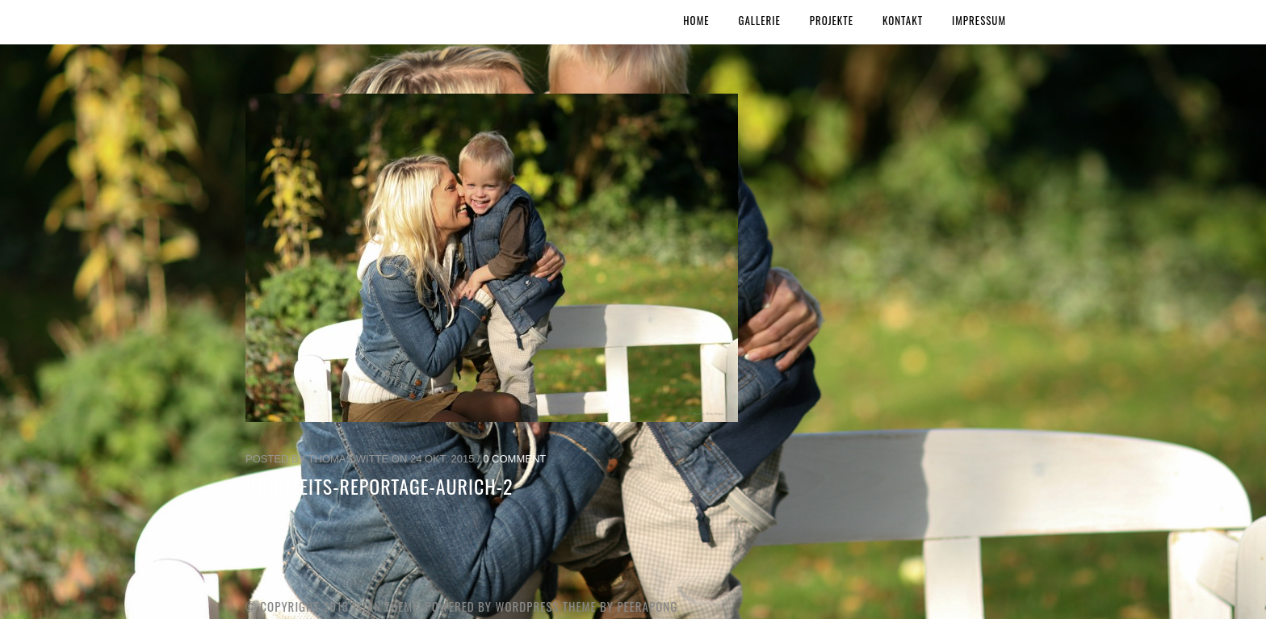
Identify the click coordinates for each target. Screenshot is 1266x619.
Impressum (979, 20)
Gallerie (760, 20)
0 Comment (514, 459)
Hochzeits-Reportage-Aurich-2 (379, 485)
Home (696, 20)
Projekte (831, 20)
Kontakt (902, 20)
